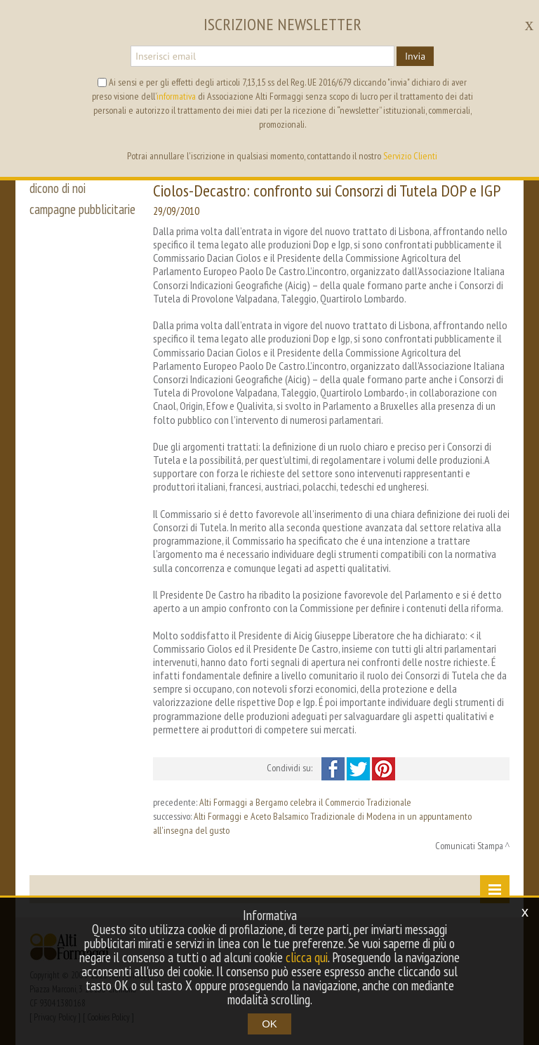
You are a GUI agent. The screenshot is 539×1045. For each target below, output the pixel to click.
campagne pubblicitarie (82, 209)
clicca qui (307, 957)
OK (269, 1024)
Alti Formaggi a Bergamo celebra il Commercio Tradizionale (305, 802)
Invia (415, 56)
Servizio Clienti (410, 155)
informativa (176, 96)
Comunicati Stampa (469, 845)
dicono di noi (57, 188)
